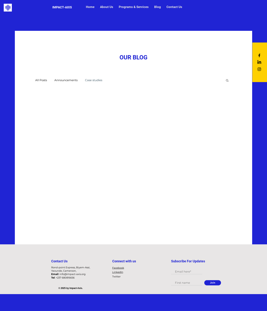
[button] (227, 81)
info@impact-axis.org (73, 274)
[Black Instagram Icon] (259, 69)
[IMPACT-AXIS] (62, 7)
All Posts (41, 80)
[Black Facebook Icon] (259, 55)
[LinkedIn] (259, 62)
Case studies (93, 80)
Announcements (66, 80)
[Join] (212, 282)
